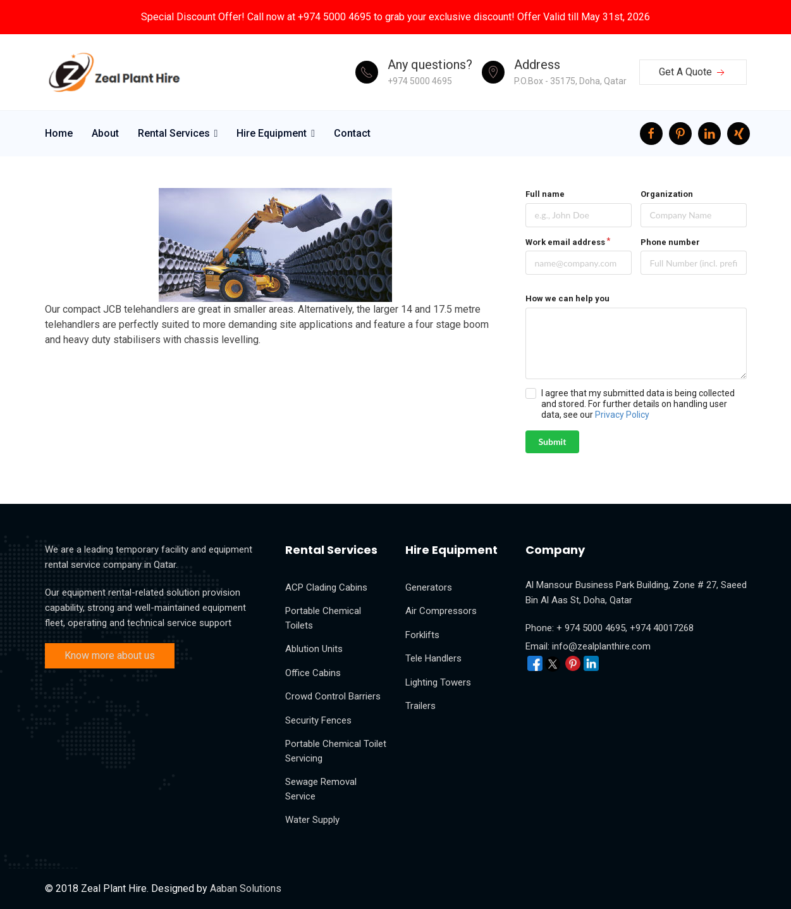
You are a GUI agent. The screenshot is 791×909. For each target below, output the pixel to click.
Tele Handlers (433, 658)
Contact (352, 133)
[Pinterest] (680, 133)
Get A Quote (693, 72)
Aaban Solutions (245, 888)
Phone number (670, 242)
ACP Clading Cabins (326, 587)
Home (59, 133)
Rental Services (174, 133)
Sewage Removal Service (321, 789)
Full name (545, 194)
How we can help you (567, 298)
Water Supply (312, 819)
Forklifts (422, 635)
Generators (428, 587)
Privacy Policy (622, 415)
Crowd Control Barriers (333, 696)
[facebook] (651, 133)
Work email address (565, 242)
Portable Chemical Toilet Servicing (335, 751)
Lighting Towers (438, 682)
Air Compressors (441, 611)
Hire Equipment (271, 133)
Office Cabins (313, 673)
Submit (553, 441)
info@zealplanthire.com (601, 646)
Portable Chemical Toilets (323, 618)
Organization (667, 194)
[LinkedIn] (709, 133)
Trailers (420, 706)
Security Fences (318, 720)
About (105, 133)
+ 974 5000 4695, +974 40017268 (625, 628)
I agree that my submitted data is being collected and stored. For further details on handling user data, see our (638, 404)
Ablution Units (314, 649)
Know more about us (109, 655)
